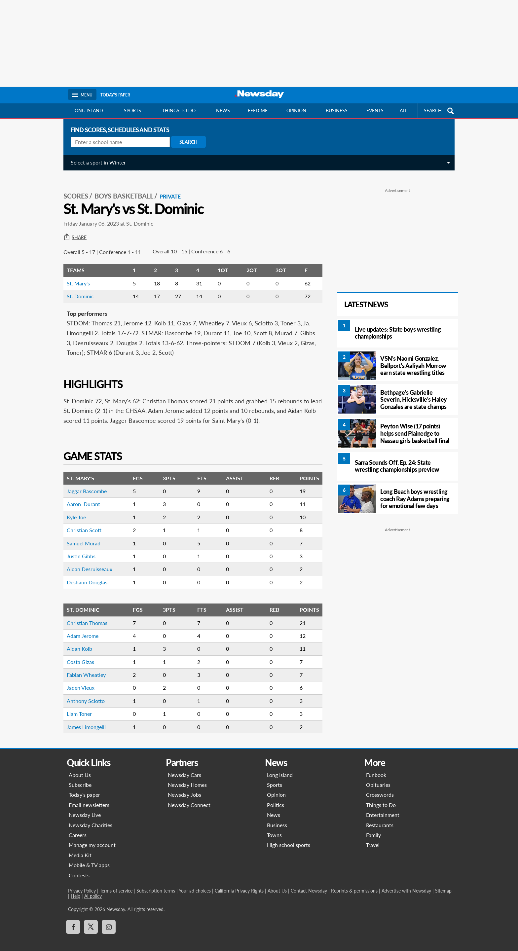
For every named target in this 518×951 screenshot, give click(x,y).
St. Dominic (77, 289)
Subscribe (80, 777)
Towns (274, 827)
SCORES (73, 189)
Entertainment (382, 807)
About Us (80, 767)
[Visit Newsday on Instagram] (109, 920)
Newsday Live (85, 807)
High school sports (288, 837)
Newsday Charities (90, 818)
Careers (78, 827)
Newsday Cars (184, 767)
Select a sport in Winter (95, 162)
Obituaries (378, 777)
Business (337, 110)
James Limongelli (83, 719)
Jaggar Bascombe (84, 484)
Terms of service (116, 883)
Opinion (296, 110)
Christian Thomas (84, 615)
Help (75, 889)
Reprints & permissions (354, 883)
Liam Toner (76, 706)
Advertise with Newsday (406, 883)
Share (72, 230)
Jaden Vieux (78, 680)
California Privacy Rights (239, 883)
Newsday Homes (187, 777)
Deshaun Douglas (84, 575)
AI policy (93, 889)
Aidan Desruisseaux (87, 562)
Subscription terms (155, 883)
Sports (132, 110)
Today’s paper (84, 787)
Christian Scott (81, 523)
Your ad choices (195, 883)
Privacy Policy (82, 883)
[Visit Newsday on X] (91, 920)
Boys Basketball (121, 189)
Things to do (179, 110)
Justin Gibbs (78, 549)
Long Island (87, 110)
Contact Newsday (309, 883)
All (403, 110)
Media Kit (80, 848)
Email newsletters (89, 797)
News (223, 110)
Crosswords (380, 787)
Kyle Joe (73, 510)
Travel (373, 837)
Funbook (376, 767)
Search (186, 142)
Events (375, 110)
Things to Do (381, 797)
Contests (79, 868)
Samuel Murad (81, 536)
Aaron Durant (80, 497)
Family (373, 827)
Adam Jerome (80, 628)
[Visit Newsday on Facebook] (73, 920)
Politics (275, 797)
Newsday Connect (189, 797)
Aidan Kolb (77, 641)
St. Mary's (75, 276)
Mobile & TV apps (89, 858)
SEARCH (440, 111)
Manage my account (92, 837)
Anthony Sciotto (83, 693)
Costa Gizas (78, 654)
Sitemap (443, 883)
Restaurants (379, 818)
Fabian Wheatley (83, 667)
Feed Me (258, 110)
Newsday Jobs (184, 787)
